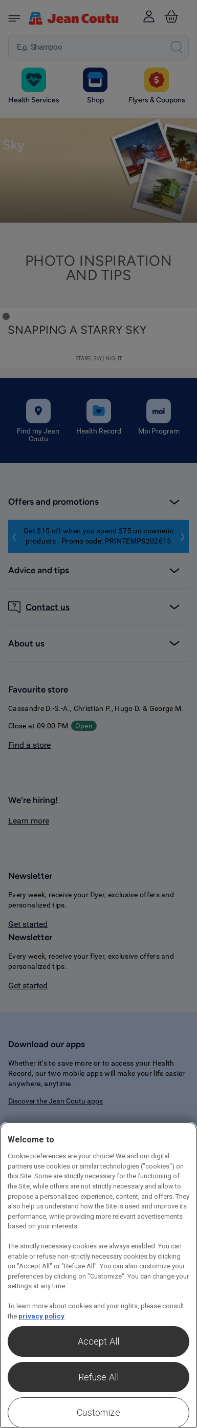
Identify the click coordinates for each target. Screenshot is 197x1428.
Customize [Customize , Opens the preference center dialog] (98, 1412)
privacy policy (41, 1316)
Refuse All (98, 1377)
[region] (98, 1275)
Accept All (99, 1341)
